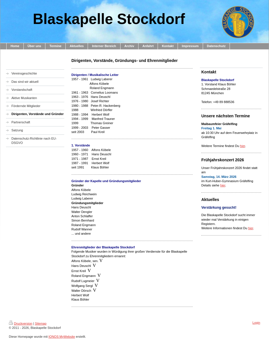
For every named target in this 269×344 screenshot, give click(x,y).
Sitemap (40, 323)
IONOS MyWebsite (62, 336)
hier (242, 146)
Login (256, 322)
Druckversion (20, 323)
